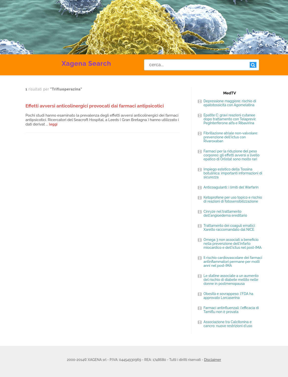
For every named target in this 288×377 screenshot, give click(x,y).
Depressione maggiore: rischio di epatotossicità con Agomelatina (230, 103)
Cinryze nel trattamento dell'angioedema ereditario (225, 213)
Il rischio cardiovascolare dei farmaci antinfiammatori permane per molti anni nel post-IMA (233, 262)
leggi (53, 124)
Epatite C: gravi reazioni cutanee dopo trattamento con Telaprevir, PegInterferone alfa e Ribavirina (230, 119)
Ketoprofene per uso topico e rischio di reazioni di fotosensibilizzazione (233, 199)
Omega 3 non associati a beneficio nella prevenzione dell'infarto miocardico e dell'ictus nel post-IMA (233, 244)
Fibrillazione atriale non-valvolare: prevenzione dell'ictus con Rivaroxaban (231, 137)
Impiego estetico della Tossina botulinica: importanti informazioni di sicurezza (233, 173)
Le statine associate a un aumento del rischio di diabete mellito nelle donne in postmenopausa (231, 280)
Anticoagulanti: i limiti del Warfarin (231, 187)
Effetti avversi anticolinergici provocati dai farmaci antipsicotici (94, 105)
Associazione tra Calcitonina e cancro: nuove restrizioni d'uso (228, 324)
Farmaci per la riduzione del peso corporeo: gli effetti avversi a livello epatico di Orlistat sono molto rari (232, 155)
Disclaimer (212, 360)
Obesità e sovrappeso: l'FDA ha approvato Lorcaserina (228, 296)
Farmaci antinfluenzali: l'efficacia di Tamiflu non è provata (231, 310)
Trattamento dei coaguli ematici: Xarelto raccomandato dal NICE (229, 227)
